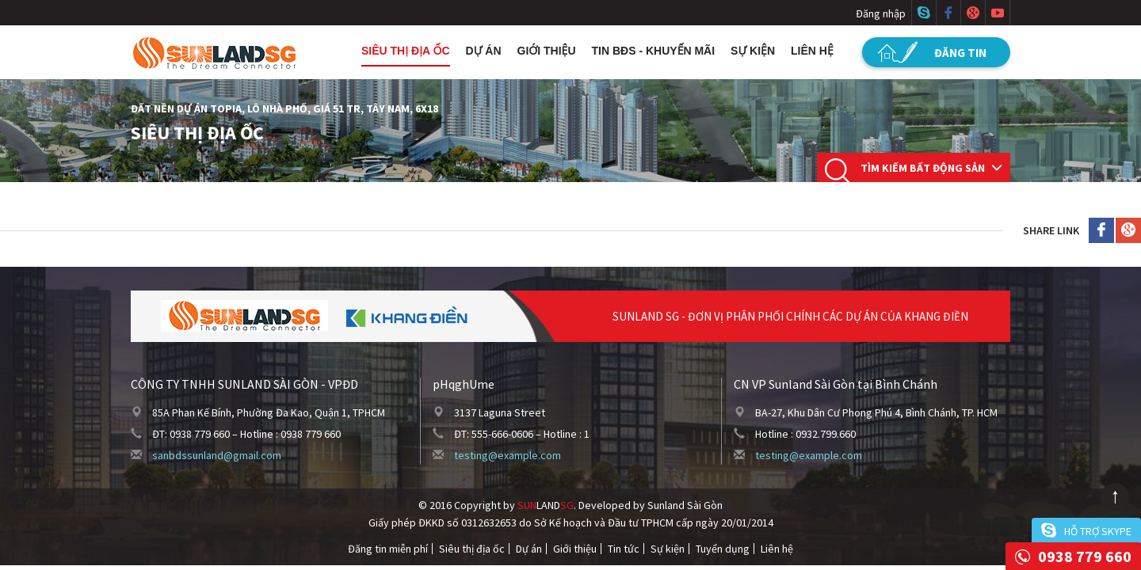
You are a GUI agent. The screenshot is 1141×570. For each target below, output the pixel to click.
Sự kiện (753, 50)
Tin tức (623, 548)
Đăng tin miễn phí (388, 548)
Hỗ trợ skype (1097, 531)
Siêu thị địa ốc (405, 50)
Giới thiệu (546, 50)
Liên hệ (812, 50)
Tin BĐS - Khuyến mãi (654, 50)
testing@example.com (507, 455)
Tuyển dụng (723, 548)
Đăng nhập (881, 13)
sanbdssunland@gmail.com (216, 455)
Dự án (484, 50)
